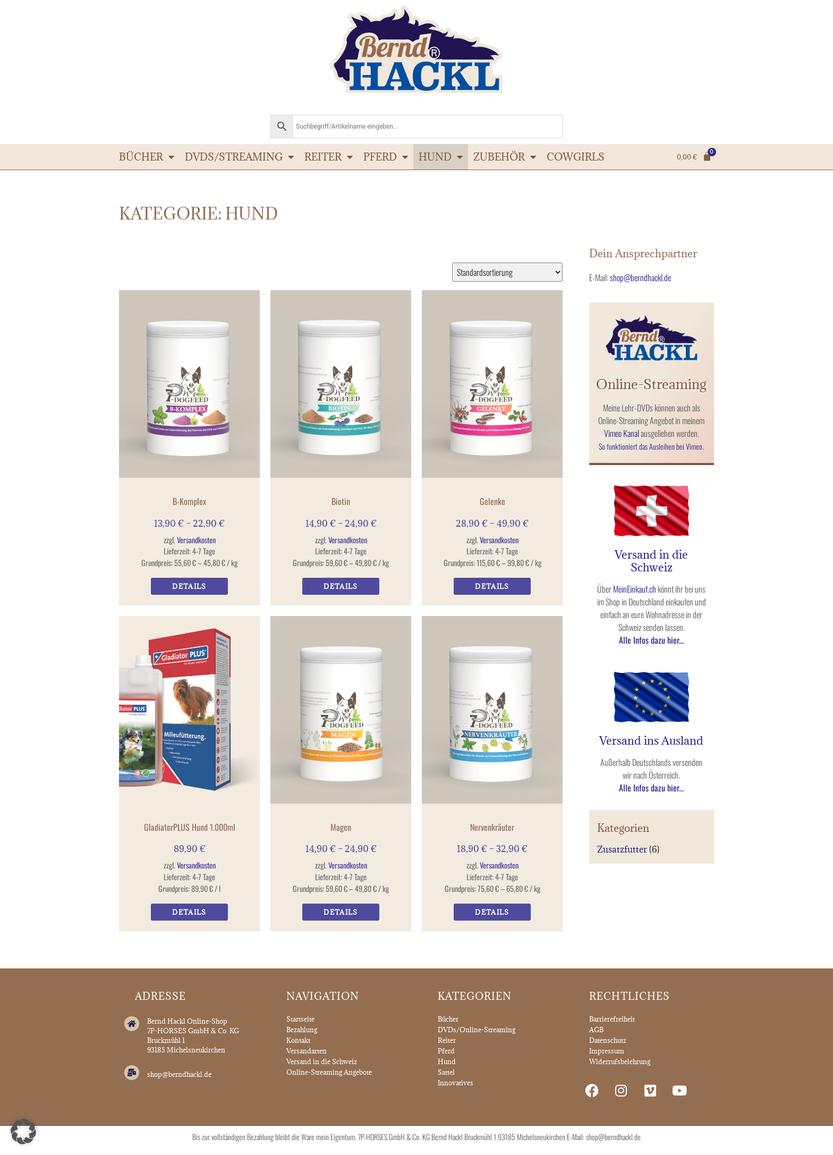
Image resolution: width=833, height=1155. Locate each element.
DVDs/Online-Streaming (476, 1029)
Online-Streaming (651, 384)
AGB (596, 1029)
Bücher (146, 157)
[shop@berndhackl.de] (131, 1072)
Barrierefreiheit (612, 1019)
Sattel (446, 1072)
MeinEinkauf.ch (634, 589)
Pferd (385, 157)
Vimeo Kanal (621, 433)
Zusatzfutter (622, 849)
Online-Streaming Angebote (329, 1072)
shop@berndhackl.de (640, 277)
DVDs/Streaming (239, 157)
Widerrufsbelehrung (619, 1061)
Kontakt (298, 1040)
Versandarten (306, 1051)
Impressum (606, 1051)
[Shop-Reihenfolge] (507, 272)
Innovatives (455, 1082)
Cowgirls (576, 156)
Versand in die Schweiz (651, 561)
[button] (23, 1131)
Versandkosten (196, 539)
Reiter (328, 157)
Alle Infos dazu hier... (651, 640)
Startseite (300, 1019)
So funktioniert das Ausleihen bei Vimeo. (651, 446)
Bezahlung (301, 1029)
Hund (441, 157)
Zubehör (504, 157)
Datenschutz (607, 1040)
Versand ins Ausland (651, 741)
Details (189, 586)
